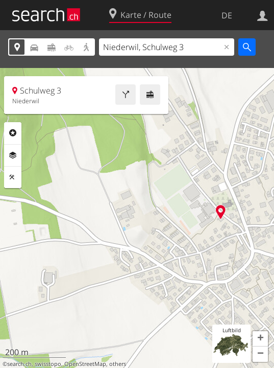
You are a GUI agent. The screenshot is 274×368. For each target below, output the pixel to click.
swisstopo (48, 363)
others (117, 363)
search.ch (19, 363)
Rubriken (12, 133)
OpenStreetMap (85, 363)
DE (226, 15)
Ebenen (12, 155)
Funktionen (12, 177)
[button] (260, 339)
